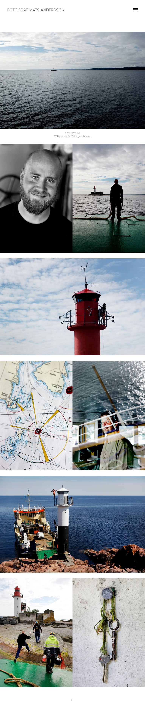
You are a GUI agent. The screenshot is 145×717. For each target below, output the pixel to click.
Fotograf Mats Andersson (36, 9)
